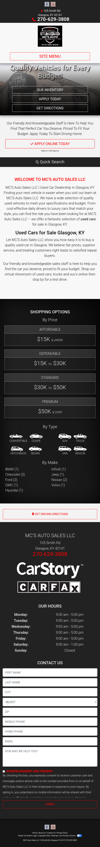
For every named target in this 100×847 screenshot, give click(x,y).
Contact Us (51, 833)
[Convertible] (18, 438)
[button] (50, 161)
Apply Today (50, 99)
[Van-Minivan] (64, 451)
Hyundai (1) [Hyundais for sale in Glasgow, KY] (14, 490)
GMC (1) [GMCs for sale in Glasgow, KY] (11, 485)
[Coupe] (36, 438)
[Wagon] (80, 451)
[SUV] (64, 438)
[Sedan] (35, 451)
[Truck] (80, 438)
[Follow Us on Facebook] (46, 4)
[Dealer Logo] (50, 36)
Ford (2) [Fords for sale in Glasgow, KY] (11, 480)
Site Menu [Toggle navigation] (50, 56)
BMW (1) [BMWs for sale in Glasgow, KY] (12, 469)
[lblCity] (50, 692)
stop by (38, 279)
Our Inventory (50, 90)
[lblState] (50, 702)
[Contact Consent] (4, 771)
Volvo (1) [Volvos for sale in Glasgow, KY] (58, 485)
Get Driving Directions (50, 514)
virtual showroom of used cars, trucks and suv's (41, 274)
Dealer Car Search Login (27, 836)
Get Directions (50, 108)
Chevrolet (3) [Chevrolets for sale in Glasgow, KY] (15, 474)
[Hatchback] (18, 451)
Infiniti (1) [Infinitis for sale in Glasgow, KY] (58, 469)
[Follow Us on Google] (53, 4)
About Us (42, 833)
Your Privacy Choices (70, 836)
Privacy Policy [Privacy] (62, 833)
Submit (50, 804)
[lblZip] (50, 712)
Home (34, 833)
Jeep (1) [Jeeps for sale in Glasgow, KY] (57, 474)
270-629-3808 (53, 19)
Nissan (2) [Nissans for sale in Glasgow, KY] (59, 480)
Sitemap (54, 836)
